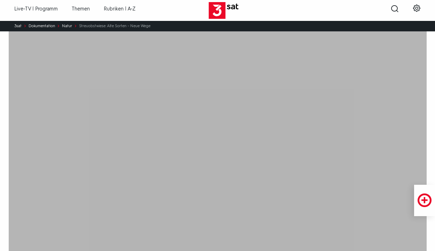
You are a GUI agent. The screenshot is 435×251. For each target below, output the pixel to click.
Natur (67, 26)
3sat (18, 26)
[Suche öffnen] (394, 10)
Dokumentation (42, 26)
